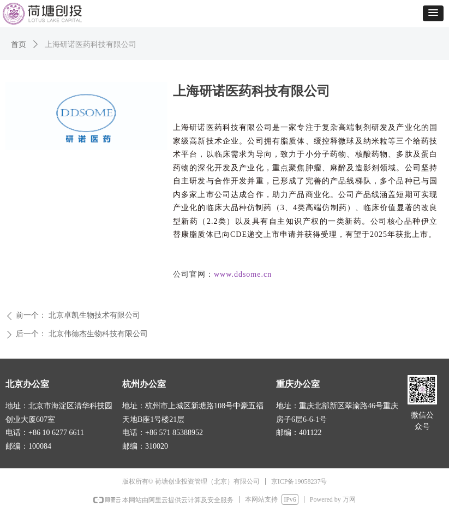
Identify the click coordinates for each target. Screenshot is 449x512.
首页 (18, 44)
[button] (433, 13)
